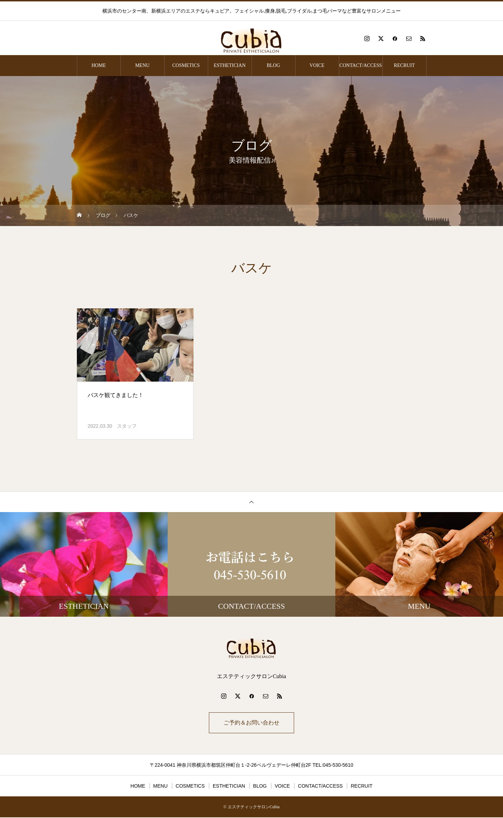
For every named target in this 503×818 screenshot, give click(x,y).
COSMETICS (186, 65)
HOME (99, 65)
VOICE (317, 65)
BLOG (273, 65)
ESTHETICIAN (230, 65)
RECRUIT (404, 65)
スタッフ (127, 426)
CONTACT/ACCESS (361, 65)
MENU (142, 65)
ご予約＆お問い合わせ (251, 723)
